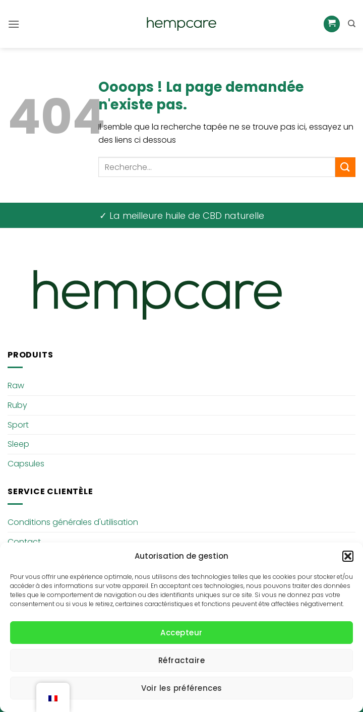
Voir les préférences (181, 688)
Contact (24, 542)
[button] (348, 556)
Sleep (18, 444)
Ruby (17, 405)
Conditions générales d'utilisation (73, 522)
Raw (16, 385)
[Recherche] (351, 23)
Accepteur (181, 632)
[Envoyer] (345, 167)
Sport (18, 425)
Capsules (26, 463)
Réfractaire (181, 660)
